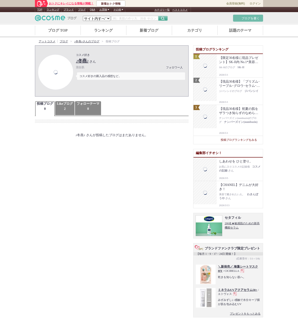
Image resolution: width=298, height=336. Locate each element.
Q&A (92, 9)
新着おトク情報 (111, 3)
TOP (39, 9)
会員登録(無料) (235, 3)
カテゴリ (194, 30)
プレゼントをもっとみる (245, 313)
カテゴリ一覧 (162, 9)
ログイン (255, 3)
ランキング (53, 9)
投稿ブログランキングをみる (241, 139)
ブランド (69, 9)
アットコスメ (47, 41)
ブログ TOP (58, 30)
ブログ (82, 9)
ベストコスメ (180, 9)
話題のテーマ (240, 30)
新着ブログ (149, 30)
